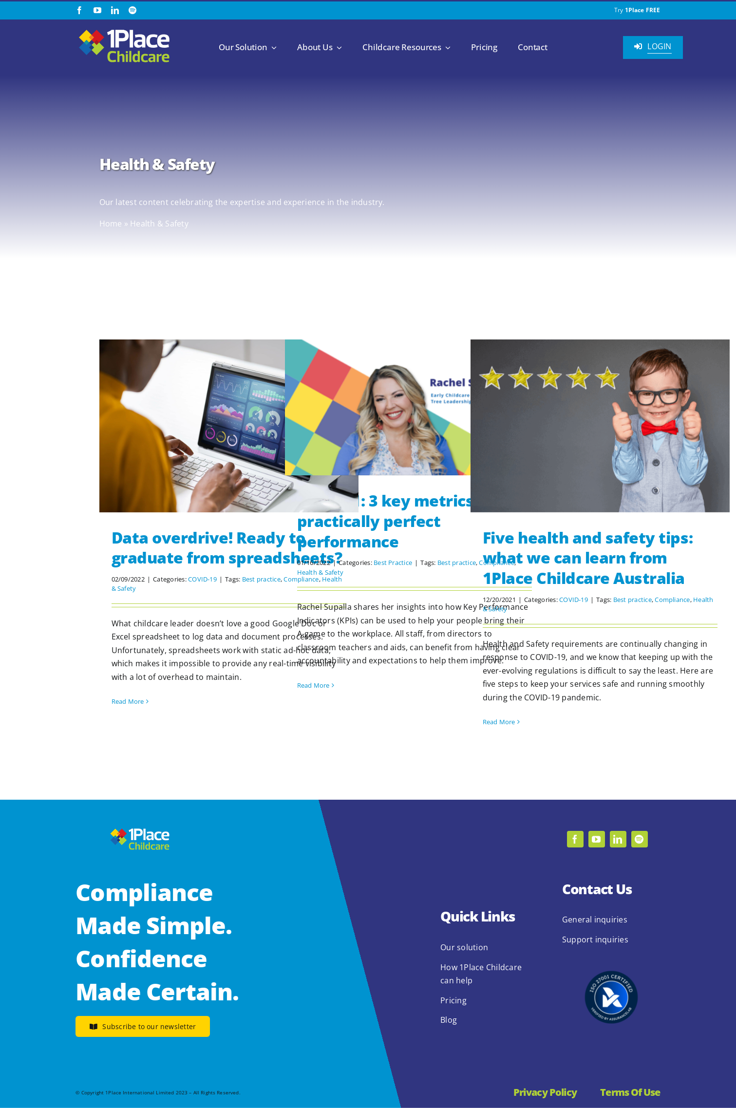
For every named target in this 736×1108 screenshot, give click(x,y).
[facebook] (79, 10)
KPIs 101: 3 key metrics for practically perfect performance (398, 520)
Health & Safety (320, 572)
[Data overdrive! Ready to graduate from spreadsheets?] (229, 425)
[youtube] (97, 10)
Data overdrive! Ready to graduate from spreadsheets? (227, 547)
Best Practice (393, 562)
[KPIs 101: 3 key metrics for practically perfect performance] (414, 407)
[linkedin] (115, 10)
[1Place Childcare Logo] (124, 30)
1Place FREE (643, 10)
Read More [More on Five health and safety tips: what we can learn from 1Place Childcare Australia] (499, 721)
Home (110, 223)
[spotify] (132, 10)
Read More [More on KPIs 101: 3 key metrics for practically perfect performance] (313, 685)
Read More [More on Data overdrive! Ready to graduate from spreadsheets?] (128, 701)
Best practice (261, 579)
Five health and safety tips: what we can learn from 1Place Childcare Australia (588, 557)
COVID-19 (202, 579)
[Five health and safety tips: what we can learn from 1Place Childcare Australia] (600, 425)
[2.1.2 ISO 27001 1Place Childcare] (611, 952)
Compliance (672, 599)
